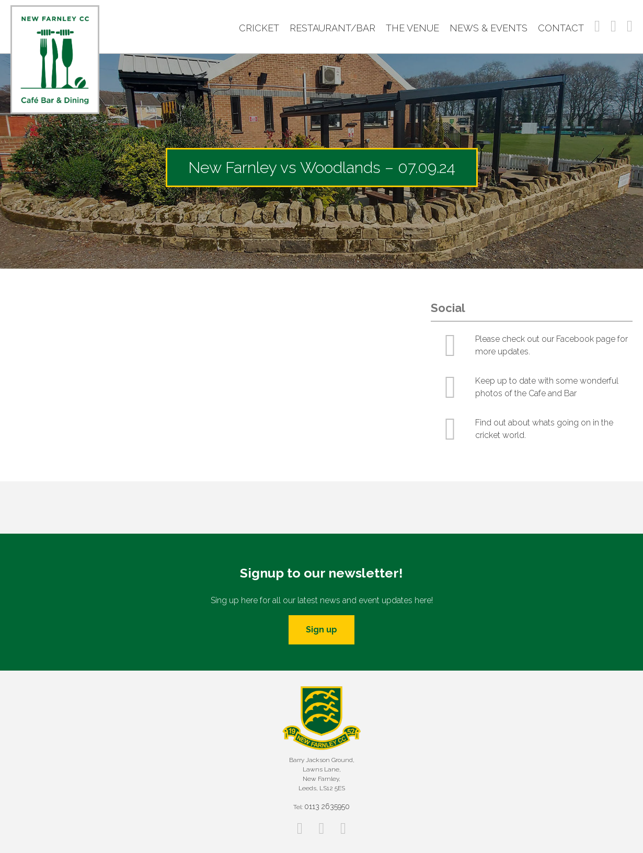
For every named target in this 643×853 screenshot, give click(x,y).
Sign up (321, 630)
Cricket (259, 27)
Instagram (613, 26)
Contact (561, 27)
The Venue (412, 27)
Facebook (597, 26)
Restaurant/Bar (332, 27)
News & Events (488, 27)
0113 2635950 (327, 806)
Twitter (630, 26)
